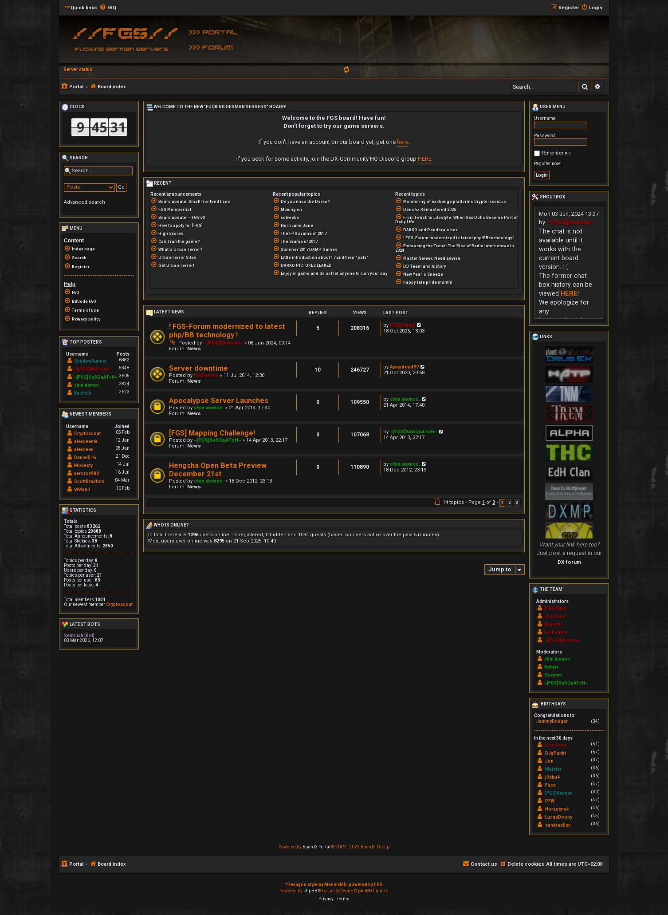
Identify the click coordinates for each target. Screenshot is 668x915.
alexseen (84, 449)
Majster (553, 769)
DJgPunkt (555, 753)
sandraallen (558, 825)
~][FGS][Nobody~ (223, 343)
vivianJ (82, 489)
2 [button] (509, 502)
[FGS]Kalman (559, 793)
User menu (549, 107)
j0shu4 (552, 777)
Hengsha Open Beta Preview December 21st (218, 469)
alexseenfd (86, 441)
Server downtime (198, 368)
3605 (124, 375)
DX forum (569, 562)
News (194, 349)
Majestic (553, 624)
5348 (124, 367)
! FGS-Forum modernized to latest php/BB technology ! (227, 330)
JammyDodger (552, 721)
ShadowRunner (90, 361)
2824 (124, 383)
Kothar (551, 667)
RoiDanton (206, 375)
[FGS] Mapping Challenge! (212, 433)
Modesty (83, 465)
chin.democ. (209, 408)
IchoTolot (555, 616)
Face (550, 785)
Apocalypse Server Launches (218, 400)
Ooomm (553, 675)
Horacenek (557, 809)
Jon (549, 761)
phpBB (310, 890)
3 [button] (516, 502)
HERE (425, 158)
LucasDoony (558, 817)
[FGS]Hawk (402, 325)
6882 (124, 359)
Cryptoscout (87, 433)
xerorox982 (86, 473)
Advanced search (84, 202)
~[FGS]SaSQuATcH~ (217, 440)
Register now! (548, 163)
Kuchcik (82, 393)
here (402, 142)
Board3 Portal (316, 846)
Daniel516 (85, 457)
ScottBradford (89, 481)
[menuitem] (107, 8)
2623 (124, 391)
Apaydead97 (404, 367)
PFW (549, 801)
